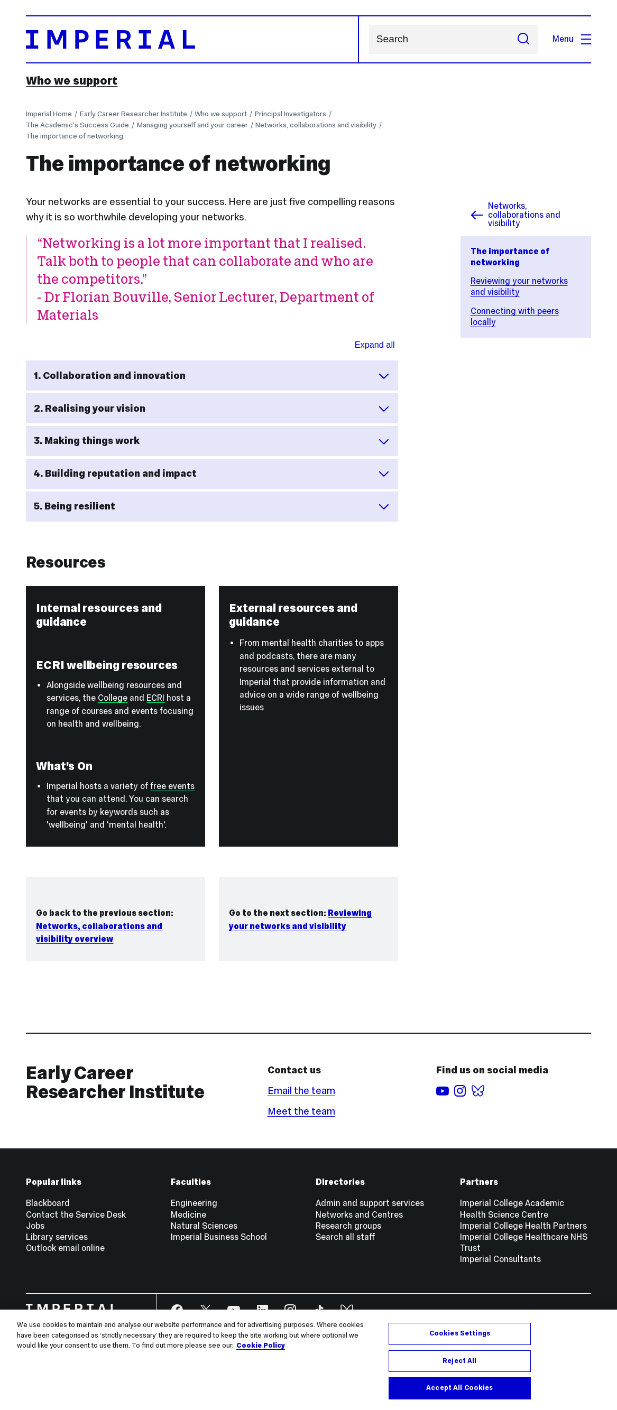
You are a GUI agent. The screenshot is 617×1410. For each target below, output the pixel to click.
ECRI (155, 698)
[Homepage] (192, 39)
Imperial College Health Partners (523, 1226)
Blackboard (48, 1203)
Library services (57, 1237)
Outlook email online (65, 1248)
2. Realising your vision (212, 408)
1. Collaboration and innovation (212, 375)
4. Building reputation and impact (212, 473)
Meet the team (301, 1111)
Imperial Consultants (500, 1259)
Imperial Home (49, 113)
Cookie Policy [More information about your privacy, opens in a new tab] (260, 1345)
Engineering (194, 1203)
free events (172, 786)
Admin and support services (370, 1203)
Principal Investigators (290, 113)
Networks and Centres (359, 1215)
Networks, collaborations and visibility (315, 124)
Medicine (188, 1215)
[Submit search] (524, 39)
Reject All (459, 1361)
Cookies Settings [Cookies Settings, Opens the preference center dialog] (459, 1333)
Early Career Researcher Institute (133, 113)
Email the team (301, 1090)
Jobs (35, 1226)
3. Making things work (212, 440)
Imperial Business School (219, 1237)
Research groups (348, 1226)
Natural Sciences (204, 1226)
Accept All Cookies (459, 1388)
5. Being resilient (212, 506)
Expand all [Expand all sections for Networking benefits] (375, 344)
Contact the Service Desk (76, 1215)
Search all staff (345, 1237)
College (112, 698)
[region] (308, 1360)
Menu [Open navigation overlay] (571, 39)
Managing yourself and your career (192, 124)
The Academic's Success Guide (77, 124)
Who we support (71, 80)
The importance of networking (74, 136)
